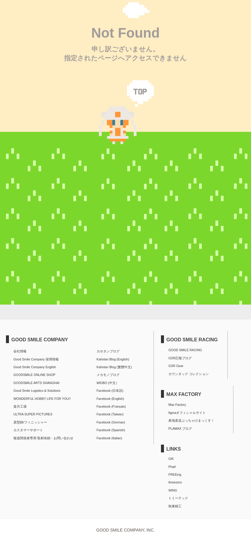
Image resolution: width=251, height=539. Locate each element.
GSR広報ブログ (180, 358)
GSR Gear (175, 366)
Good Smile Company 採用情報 (36, 359)
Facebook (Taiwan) (110, 414)
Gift (170, 458)
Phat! (172, 467)
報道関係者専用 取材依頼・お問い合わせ (43, 438)
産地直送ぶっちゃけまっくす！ (191, 420)
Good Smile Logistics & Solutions (37, 390)
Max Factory (177, 404)
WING (172, 490)
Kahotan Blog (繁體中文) (114, 367)
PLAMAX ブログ (180, 428)
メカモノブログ (108, 375)
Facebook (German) (111, 422)
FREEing (174, 474)
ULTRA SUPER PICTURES (32, 414)
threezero (175, 482)
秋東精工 (175, 506)
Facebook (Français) (111, 406)
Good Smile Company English (34, 367)
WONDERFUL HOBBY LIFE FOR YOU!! (42, 398)
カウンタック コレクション (188, 374)
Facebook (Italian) (109, 438)
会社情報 (20, 351)
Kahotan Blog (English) (113, 359)
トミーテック (178, 498)
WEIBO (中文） (108, 383)
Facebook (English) (110, 398)
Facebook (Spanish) (111, 430)
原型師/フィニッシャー (30, 422)
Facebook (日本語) (110, 390)
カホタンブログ (108, 351)
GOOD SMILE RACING (185, 350)
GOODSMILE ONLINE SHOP (34, 375)
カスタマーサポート (28, 430)
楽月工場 (20, 406)
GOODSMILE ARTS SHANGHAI (36, 383)
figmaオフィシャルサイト (187, 412)
